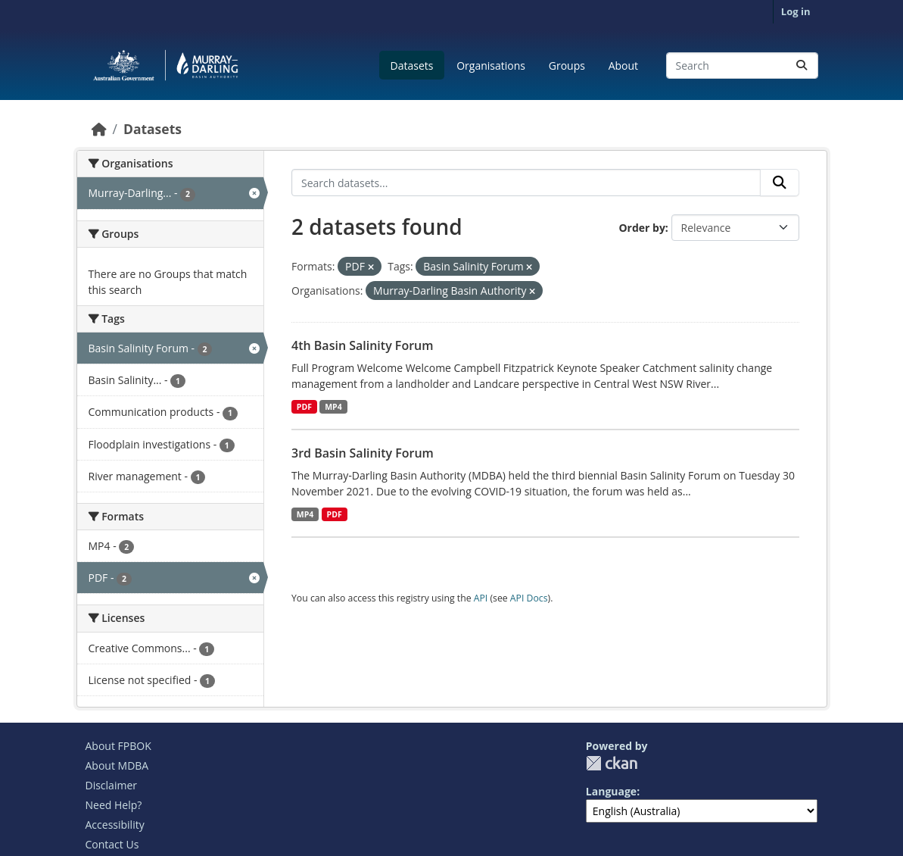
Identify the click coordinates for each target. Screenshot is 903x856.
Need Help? (114, 805)
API (481, 598)
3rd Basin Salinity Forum (362, 453)
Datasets (412, 65)
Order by (641, 227)
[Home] (99, 129)
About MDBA (117, 765)
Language (611, 791)
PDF (304, 406)
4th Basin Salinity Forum (362, 345)
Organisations (490, 65)
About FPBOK (118, 746)
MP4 (333, 406)
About (623, 65)
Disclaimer (111, 785)
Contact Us (112, 844)
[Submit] (801, 65)
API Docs (529, 598)
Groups (567, 65)
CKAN (611, 763)
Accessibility (115, 824)
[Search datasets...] (742, 65)
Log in (796, 11)
